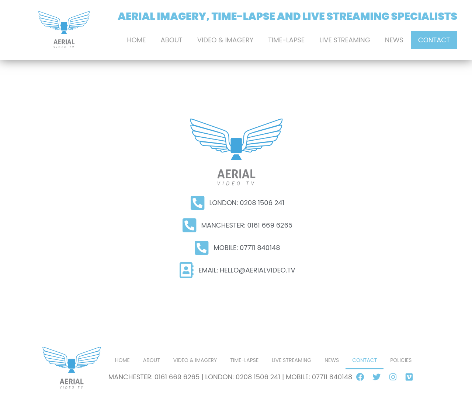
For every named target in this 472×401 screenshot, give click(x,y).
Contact (434, 40)
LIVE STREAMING (344, 40)
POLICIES (401, 360)
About (172, 40)
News (394, 40)
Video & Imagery (225, 40)
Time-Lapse (286, 40)
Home (136, 40)
